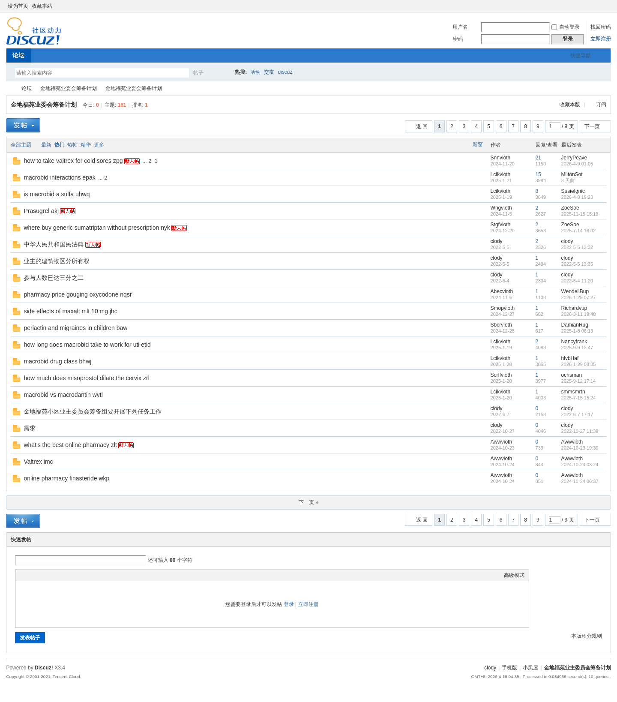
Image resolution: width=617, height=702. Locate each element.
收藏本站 (42, 6)
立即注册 (600, 39)
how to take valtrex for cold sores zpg (73, 160)
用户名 (460, 27)
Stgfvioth (501, 225)
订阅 (601, 105)
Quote (62, 575)
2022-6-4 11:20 (577, 280)
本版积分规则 (586, 636)
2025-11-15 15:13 (580, 213)
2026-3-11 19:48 (578, 314)
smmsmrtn (573, 392)
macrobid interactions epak (59, 177)
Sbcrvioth (501, 325)
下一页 (592, 126)
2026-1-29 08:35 (578, 364)
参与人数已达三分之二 (54, 277)
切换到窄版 (606, 6)
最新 (46, 145)
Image (41, 575)
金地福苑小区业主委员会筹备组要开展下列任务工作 (93, 411)
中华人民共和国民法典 (54, 244)
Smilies (84, 575)
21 (538, 158)
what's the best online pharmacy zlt (70, 444)
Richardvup (574, 308)
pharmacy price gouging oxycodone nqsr (78, 294)
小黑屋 (530, 668)
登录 (289, 604)
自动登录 (565, 27)
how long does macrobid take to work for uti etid (87, 344)
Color (30, 575)
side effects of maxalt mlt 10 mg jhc (70, 311)
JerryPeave (574, 158)
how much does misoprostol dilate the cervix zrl (86, 378)
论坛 (18, 55)
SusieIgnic (573, 191)
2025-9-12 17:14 (578, 381)
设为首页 (18, 6)
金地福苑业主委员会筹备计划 (9, 88)
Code (73, 575)
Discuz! (44, 668)
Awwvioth (501, 442)
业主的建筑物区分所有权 (57, 261)
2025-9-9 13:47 (577, 347)
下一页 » (308, 502)
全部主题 (21, 145)
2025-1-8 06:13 (577, 330)
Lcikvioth (501, 174)
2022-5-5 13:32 (577, 247)
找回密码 (600, 27)
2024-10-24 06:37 (580, 481)
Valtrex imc (38, 461)
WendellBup (575, 291)
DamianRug (574, 325)
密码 (458, 39)
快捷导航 (580, 56)
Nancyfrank (574, 342)
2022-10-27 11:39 (580, 431)
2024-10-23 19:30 (580, 447)
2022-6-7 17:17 (577, 414)
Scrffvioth (501, 375)
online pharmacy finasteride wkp (66, 478)
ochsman (571, 375)
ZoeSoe (570, 208)
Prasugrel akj (41, 210)
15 (538, 174)
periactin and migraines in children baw (75, 327)
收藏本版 (570, 105)
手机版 (509, 668)
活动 (255, 72)
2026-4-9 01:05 (577, 163)
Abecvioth (502, 291)
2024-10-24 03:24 (580, 464)
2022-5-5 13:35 (577, 264)
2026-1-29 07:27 (578, 297)
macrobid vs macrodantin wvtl (63, 394)
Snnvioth (501, 158)
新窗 (478, 144)
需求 (30, 428)
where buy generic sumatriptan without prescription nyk (97, 227)
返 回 (422, 126)
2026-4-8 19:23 (577, 197)
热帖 (72, 145)
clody (497, 241)
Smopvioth (503, 308)
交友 (269, 72)
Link (52, 575)
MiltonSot (572, 174)
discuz (285, 72)
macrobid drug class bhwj (57, 361)
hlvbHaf (570, 358)
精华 (86, 145)
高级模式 (514, 575)
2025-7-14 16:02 (578, 230)
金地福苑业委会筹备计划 (68, 88)
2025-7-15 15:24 (578, 397)
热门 (59, 145)
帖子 (198, 73)
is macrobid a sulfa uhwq (57, 194)
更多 (99, 145)
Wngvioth (501, 208)
